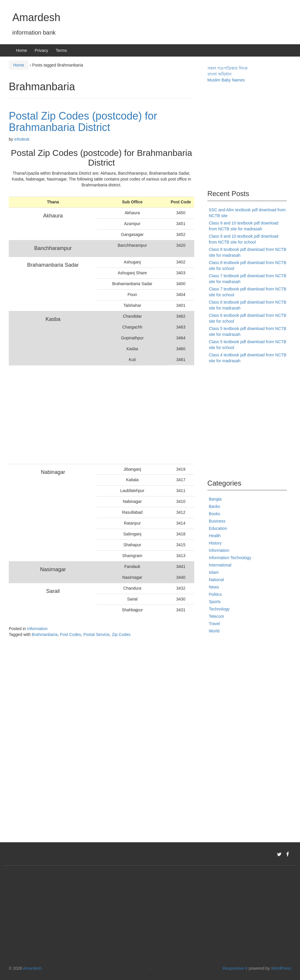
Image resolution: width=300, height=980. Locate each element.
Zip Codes (121, 634)
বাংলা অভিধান (219, 74)
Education (218, 528)
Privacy (41, 50)
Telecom (216, 616)
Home (21, 50)
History (215, 543)
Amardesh (36, 17)
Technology (219, 609)
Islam (214, 572)
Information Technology (230, 557)
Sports (215, 601)
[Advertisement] (88, 415)
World (214, 631)
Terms (61, 50)
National (216, 579)
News (214, 587)
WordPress (281, 968)
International (220, 565)
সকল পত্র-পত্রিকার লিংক (227, 68)
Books (214, 513)
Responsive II (235, 968)
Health (215, 535)
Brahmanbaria (45, 634)
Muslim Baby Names (226, 80)
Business (217, 521)
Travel (214, 623)
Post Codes (70, 634)
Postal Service (96, 634)
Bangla (215, 499)
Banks (214, 506)
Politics (215, 594)
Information (37, 628)
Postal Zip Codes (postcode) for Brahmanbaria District (83, 122)
